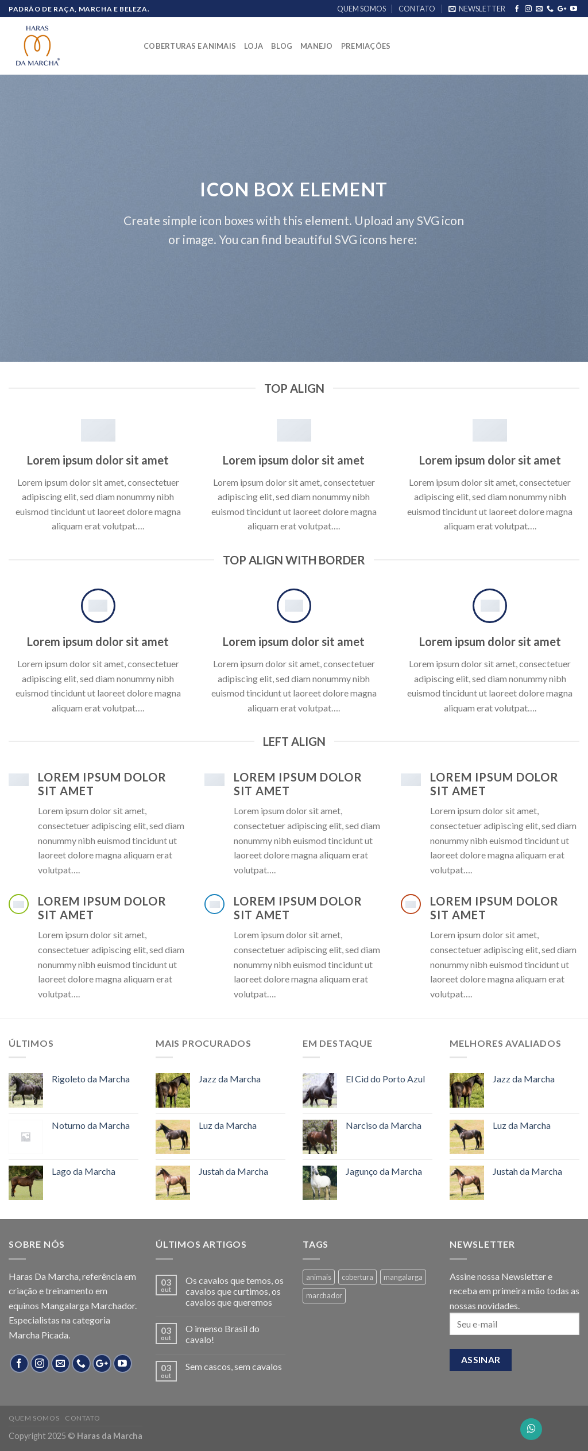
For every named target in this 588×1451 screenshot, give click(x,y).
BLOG (281, 46)
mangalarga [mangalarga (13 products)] (403, 1277)
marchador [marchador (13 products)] (324, 1295)
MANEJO (316, 46)
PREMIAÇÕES (366, 46)
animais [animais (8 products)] (318, 1277)
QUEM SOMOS (361, 8)
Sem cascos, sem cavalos (233, 1366)
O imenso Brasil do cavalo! (222, 1334)
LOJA (253, 46)
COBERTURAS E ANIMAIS (190, 46)
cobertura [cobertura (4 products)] (357, 1277)
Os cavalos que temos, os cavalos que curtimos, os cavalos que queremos (234, 1291)
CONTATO (417, 8)
